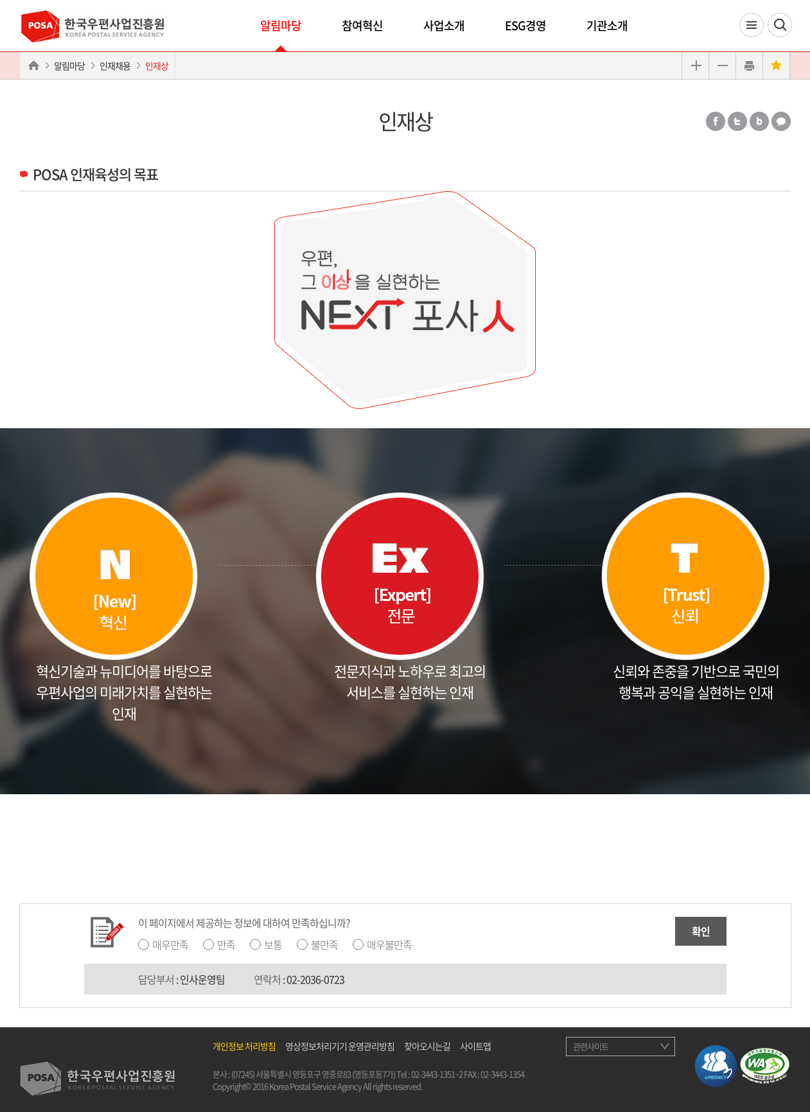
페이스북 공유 (715, 121)
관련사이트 (590, 1046)
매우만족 (170, 944)
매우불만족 (389, 944)
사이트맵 (475, 1046)
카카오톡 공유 (781, 121)
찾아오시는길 (427, 1046)
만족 (226, 944)
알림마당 (280, 25)
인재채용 (115, 65)
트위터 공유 (737, 121)
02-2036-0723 (315, 979)
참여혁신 (362, 25)
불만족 (324, 944)
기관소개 (607, 25)
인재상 (156, 65)
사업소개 (443, 25)
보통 (273, 944)
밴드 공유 (759, 121)
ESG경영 (525, 25)
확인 (701, 931)
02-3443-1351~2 (436, 1074)
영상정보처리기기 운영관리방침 (339, 1046)
